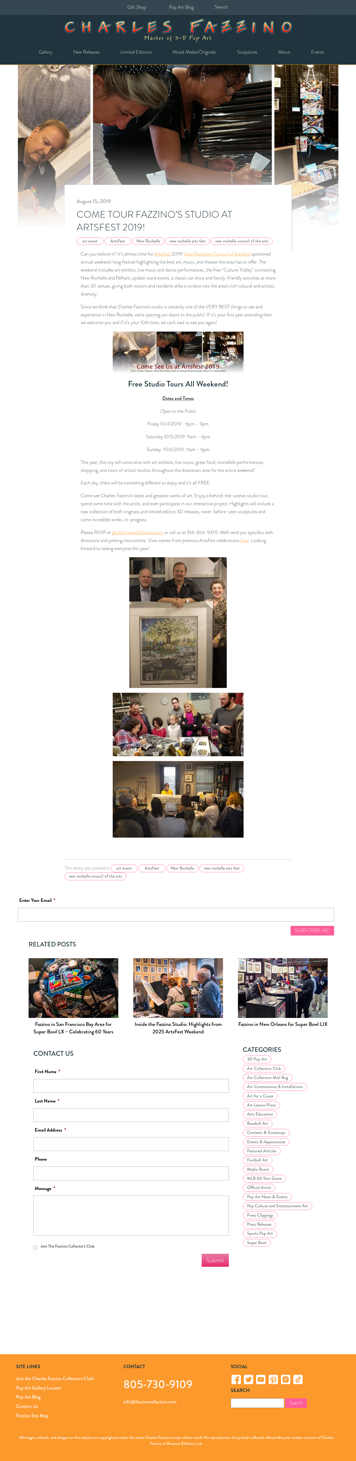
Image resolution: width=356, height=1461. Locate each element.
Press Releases (259, 1224)
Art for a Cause (260, 1096)
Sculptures (247, 52)
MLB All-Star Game (264, 1178)
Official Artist (259, 1187)
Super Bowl (257, 1243)
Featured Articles (261, 1151)
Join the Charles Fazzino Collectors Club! (55, 1378)
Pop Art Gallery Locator (38, 1387)
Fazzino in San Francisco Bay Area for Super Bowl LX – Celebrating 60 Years (73, 1028)
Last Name (47, 1101)
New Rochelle (148, 241)
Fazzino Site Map (32, 1415)
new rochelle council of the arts (241, 241)
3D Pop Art (257, 1059)
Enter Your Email (37, 900)
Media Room (258, 1169)
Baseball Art (257, 1123)
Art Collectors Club (264, 1068)
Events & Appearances (266, 1142)
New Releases (86, 52)
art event (89, 241)
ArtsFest (117, 241)
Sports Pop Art (260, 1233)
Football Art (257, 1160)
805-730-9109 (158, 1384)
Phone (41, 1159)
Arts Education (260, 1114)
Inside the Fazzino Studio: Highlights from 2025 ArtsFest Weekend (178, 1028)
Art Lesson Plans (261, 1105)
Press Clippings (260, 1215)
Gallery (45, 52)
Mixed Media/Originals (194, 52)
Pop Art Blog (181, 7)
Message (45, 1188)
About (284, 52)
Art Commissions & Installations (275, 1087)
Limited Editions (136, 52)
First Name (47, 1071)
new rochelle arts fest (188, 241)
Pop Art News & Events (267, 1197)
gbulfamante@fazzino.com (137, 532)
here (245, 540)
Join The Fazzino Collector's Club (68, 1246)
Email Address (50, 1130)
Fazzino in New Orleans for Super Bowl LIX (282, 1024)
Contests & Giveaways (266, 1132)
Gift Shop (136, 7)
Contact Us (27, 1406)
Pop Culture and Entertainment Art (277, 1206)
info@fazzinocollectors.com (150, 1401)
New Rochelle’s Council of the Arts (217, 253)
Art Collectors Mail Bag (267, 1077)
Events (317, 52)
